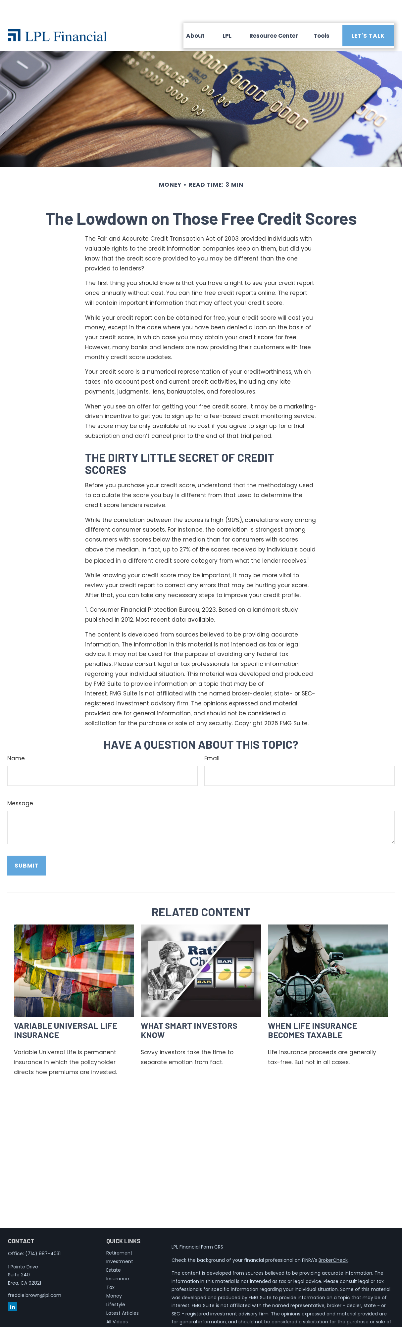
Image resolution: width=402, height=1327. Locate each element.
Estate (113, 1250)
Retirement (119, 1233)
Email (212, 738)
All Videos (117, 1302)
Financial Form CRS (201, 1227)
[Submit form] (26, 846)
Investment (119, 1241)
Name (16, 738)
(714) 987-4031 (43, 1233)
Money (114, 1276)
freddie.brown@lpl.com (34, 1275)
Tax (110, 1267)
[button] (195, 16)
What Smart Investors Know (189, 1010)
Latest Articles (122, 1293)
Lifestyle (115, 1284)
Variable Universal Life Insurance (65, 1010)
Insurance (117, 1259)
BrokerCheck (333, 1240)
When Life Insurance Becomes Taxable (312, 1010)
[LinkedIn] (12, 1286)
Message (20, 783)
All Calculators (122, 1310)
